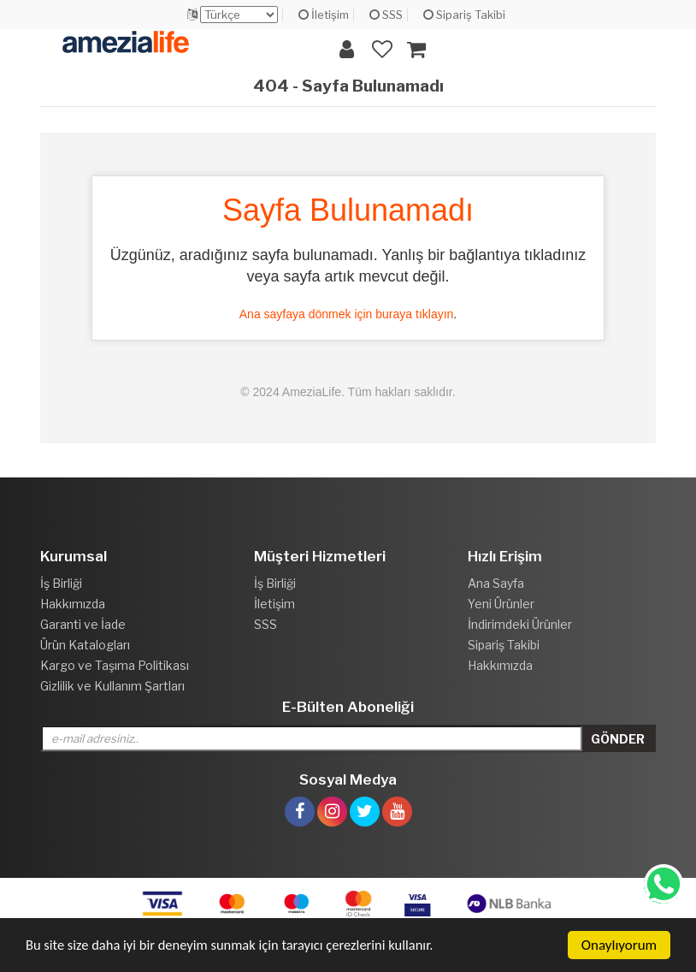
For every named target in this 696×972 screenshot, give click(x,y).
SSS (386, 14)
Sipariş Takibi (464, 14)
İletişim (323, 14)
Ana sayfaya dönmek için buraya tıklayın (346, 314)
